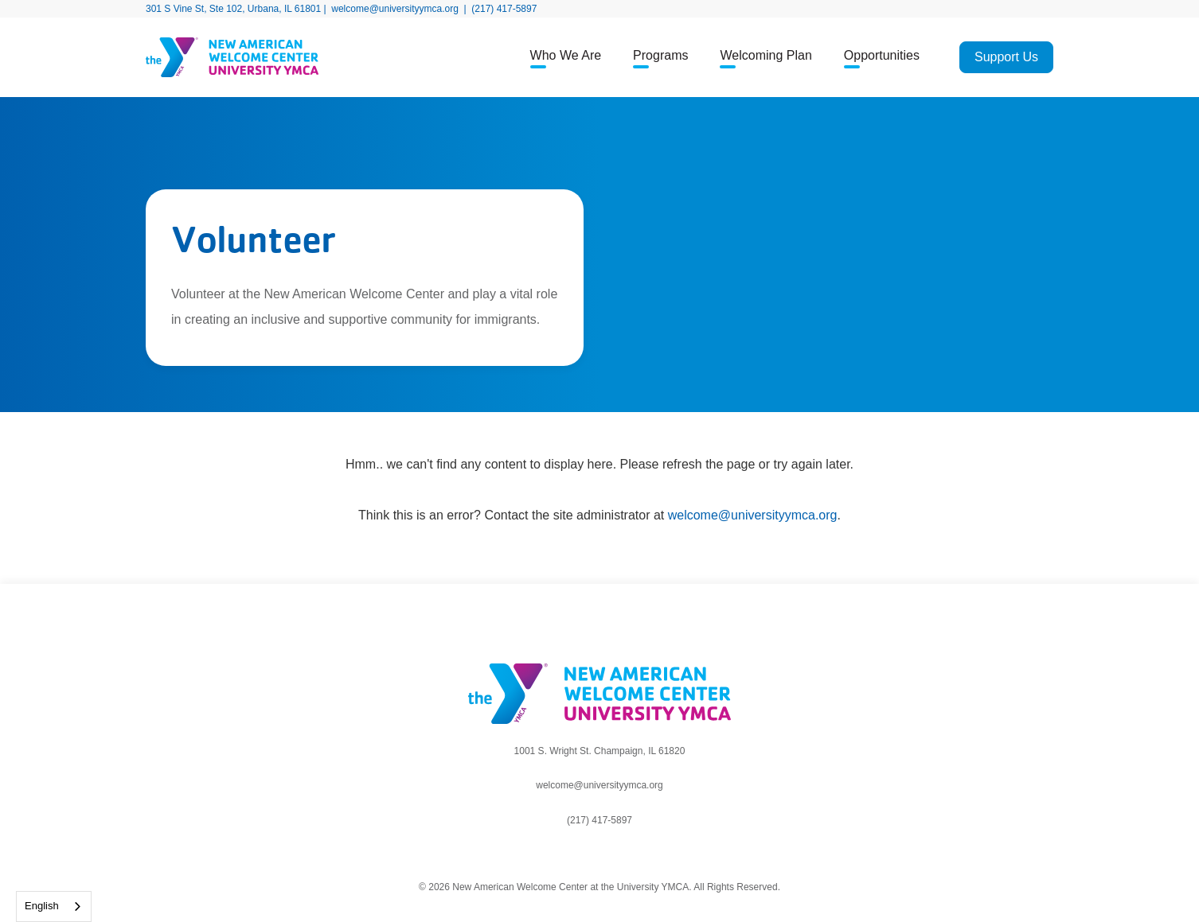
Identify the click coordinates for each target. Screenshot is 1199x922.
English (42, 906)
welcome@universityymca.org (395, 8)
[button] (566, 57)
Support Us (1006, 57)
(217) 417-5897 (504, 8)
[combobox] (54, 906)
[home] (282, 57)
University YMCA (653, 887)
